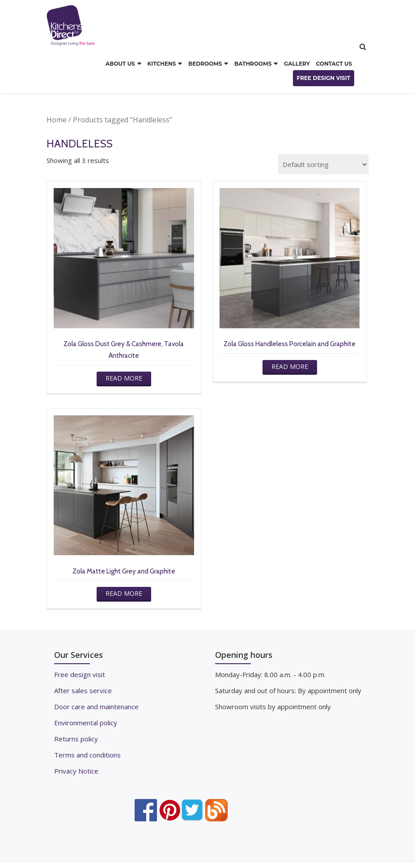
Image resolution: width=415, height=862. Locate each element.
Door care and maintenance (96, 706)
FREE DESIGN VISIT (324, 78)
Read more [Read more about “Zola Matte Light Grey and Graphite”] (124, 593)
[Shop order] (323, 164)
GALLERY (297, 63)
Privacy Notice (76, 770)
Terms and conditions (87, 754)
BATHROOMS (252, 63)
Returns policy (76, 738)
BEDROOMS (205, 63)
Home (57, 120)
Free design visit (79, 674)
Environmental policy (85, 722)
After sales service (83, 690)
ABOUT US (120, 63)
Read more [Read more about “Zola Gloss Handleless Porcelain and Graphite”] (289, 366)
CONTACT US (334, 63)
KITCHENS (161, 63)
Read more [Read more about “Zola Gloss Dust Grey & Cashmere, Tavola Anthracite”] (124, 378)
